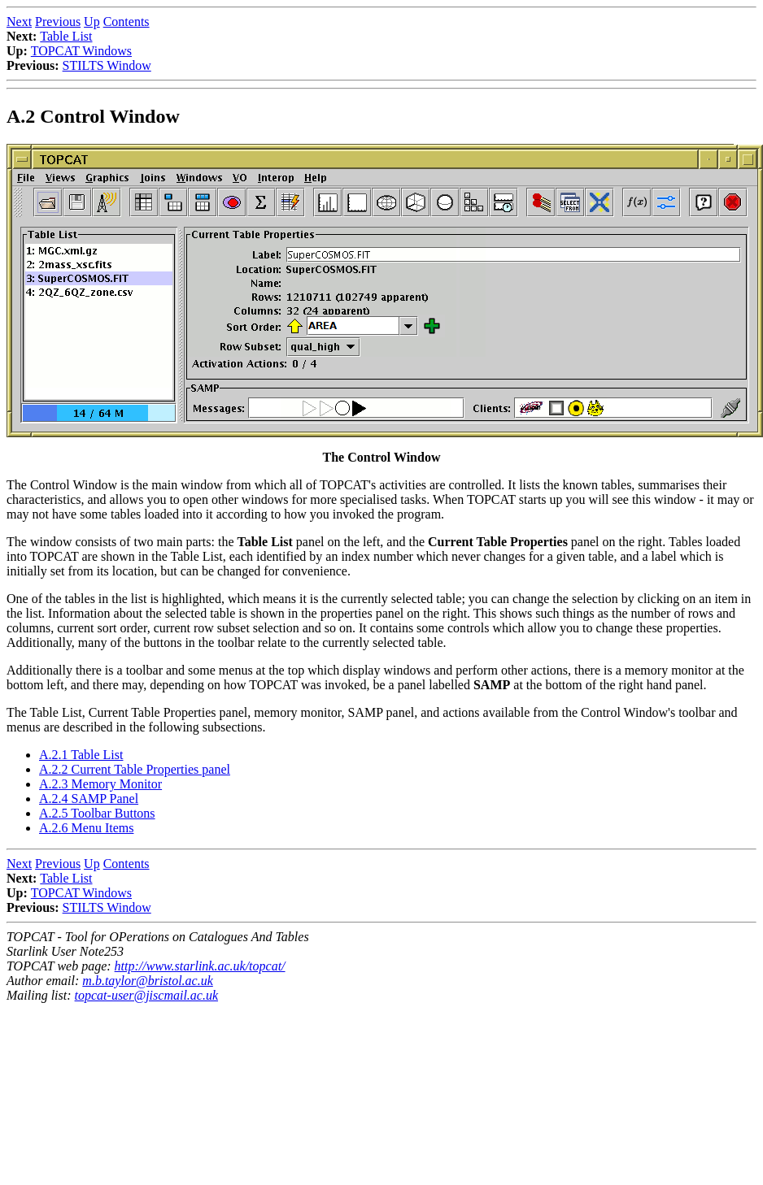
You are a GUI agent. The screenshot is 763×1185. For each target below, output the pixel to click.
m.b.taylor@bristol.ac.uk (147, 981)
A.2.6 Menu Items (86, 828)
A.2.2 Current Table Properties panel (134, 769)
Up (92, 21)
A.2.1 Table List (81, 755)
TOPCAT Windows (81, 51)
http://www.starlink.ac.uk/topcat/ (200, 966)
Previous (58, 21)
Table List (66, 36)
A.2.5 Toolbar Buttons (97, 813)
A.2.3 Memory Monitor (100, 784)
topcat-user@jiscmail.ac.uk (146, 995)
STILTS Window (107, 65)
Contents (126, 21)
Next (19, 21)
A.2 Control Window (93, 116)
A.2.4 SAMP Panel (88, 798)
